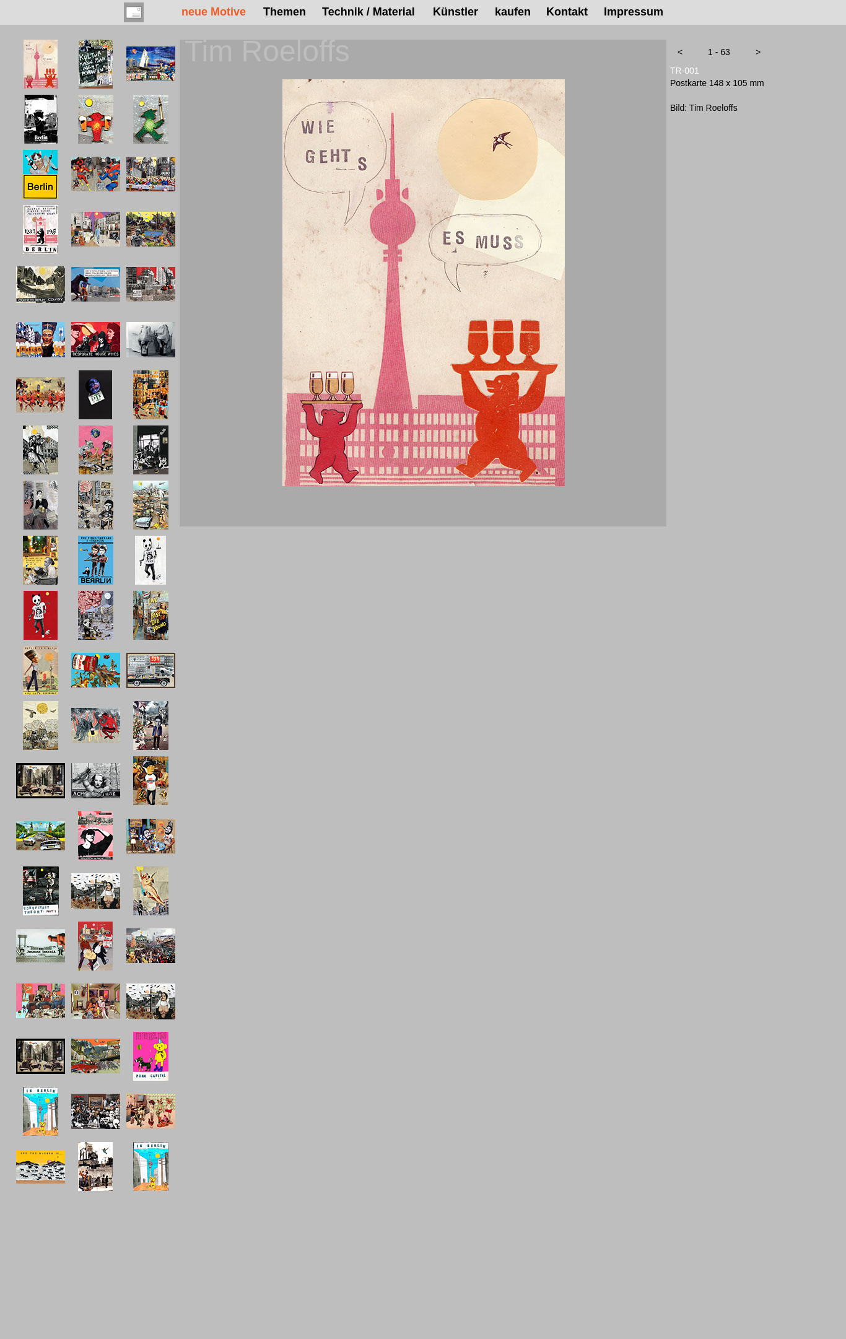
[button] (680, 52)
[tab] (40, 64)
